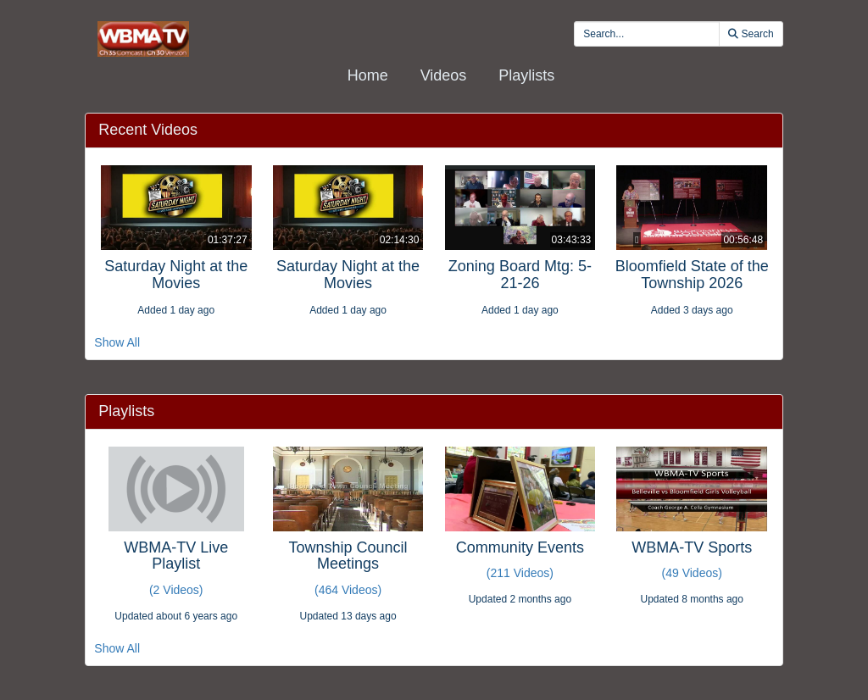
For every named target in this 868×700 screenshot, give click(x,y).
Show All (117, 342)
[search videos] (647, 34)
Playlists (526, 75)
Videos (443, 75)
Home (368, 75)
